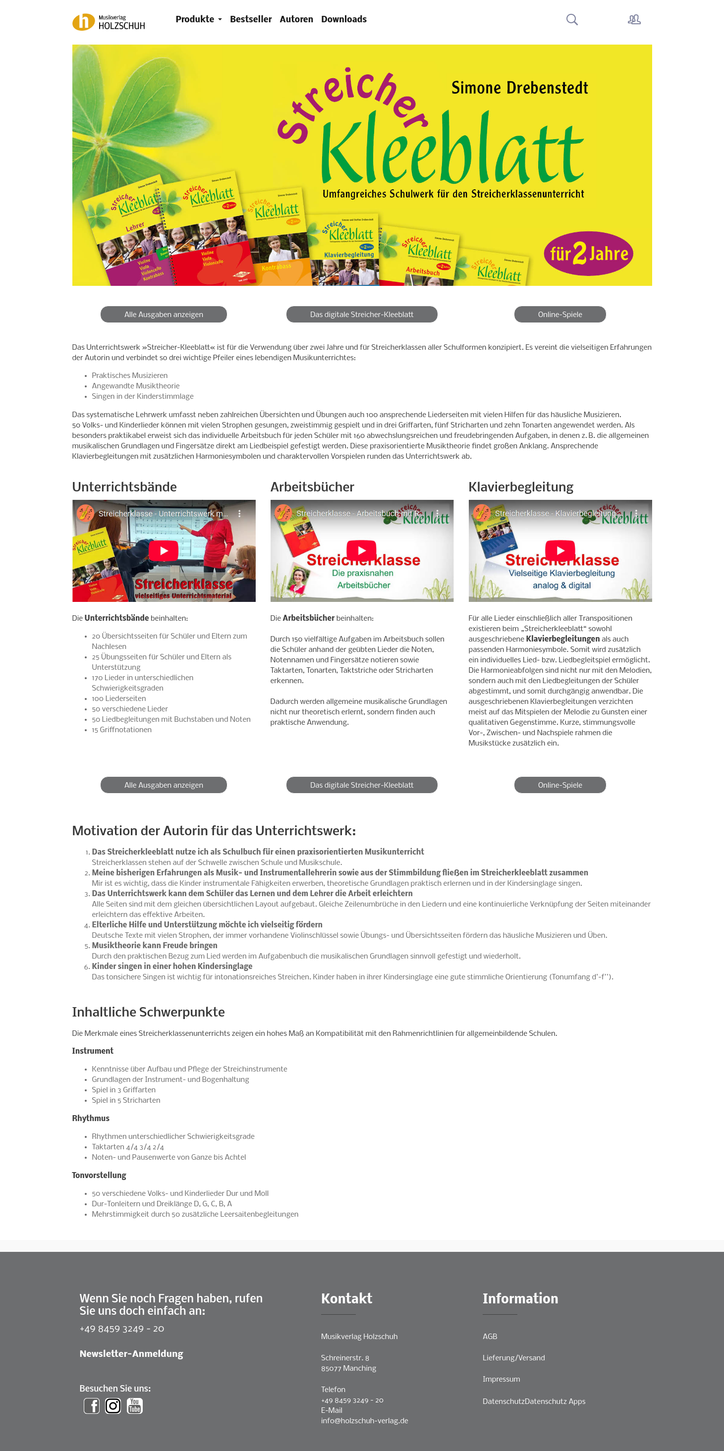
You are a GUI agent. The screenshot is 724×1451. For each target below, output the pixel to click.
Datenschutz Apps (555, 1402)
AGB (490, 1337)
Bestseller (251, 20)
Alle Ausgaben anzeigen (163, 315)
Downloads (344, 20)
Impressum (501, 1380)
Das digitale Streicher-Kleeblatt (362, 315)
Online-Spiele (560, 315)
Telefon (333, 1390)
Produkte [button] (196, 20)
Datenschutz (504, 1402)
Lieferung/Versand (514, 1358)
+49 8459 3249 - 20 (122, 1329)
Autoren (297, 20)
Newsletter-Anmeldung (131, 1354)
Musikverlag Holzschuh (359, 1337)
